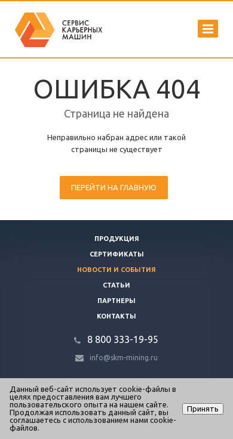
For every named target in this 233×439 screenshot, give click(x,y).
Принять (203, 408)
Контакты (116, 316)
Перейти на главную (114, 187)
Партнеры (116, 300)
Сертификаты (117, 254)
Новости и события (116, 269)
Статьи (116, 285)
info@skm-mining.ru (124, 357)
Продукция (116, 238)
